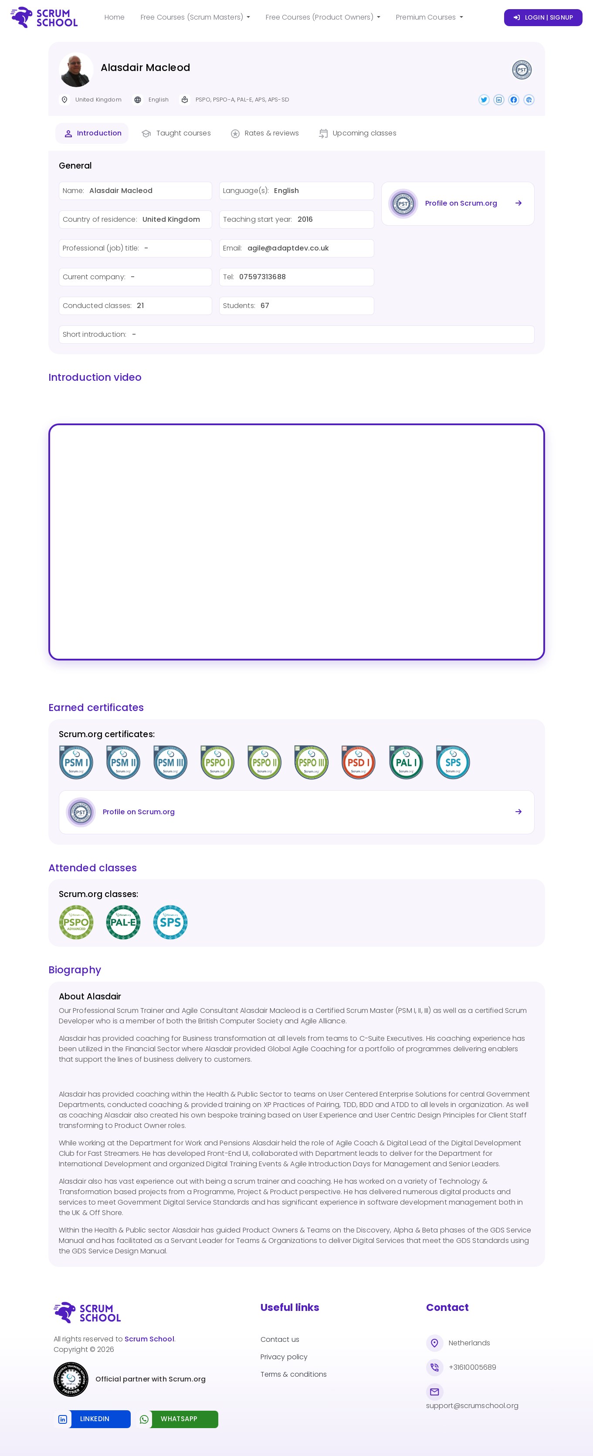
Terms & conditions (294, 1374)
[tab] (92, 133)
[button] (195, 17)
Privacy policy (284, 1357)
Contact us (280, 1339)
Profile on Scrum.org (461, 203)
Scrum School (149, 1339)
